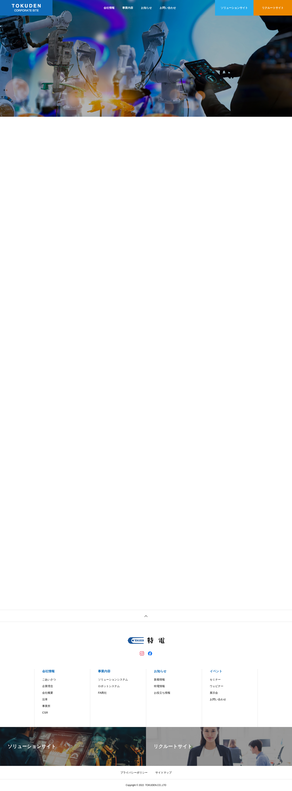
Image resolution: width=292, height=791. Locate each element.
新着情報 (159, 679)
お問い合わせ (168, 7)
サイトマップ (163, 772)
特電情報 (159, 686)
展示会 (214, 692)
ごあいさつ (49, 679)
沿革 (45, 699)
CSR (45, 712)
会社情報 (109, 7)
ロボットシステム (109, 686)
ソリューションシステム (113, 679)
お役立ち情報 (162, 692)
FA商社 (102, 692)
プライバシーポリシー (134, 772)
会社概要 (47, 692)
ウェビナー (216, 686)
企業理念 (47, 686)
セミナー (215, 679)
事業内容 (127, 7)
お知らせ (146, 7)
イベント (216, 671)
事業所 (46, 706)
